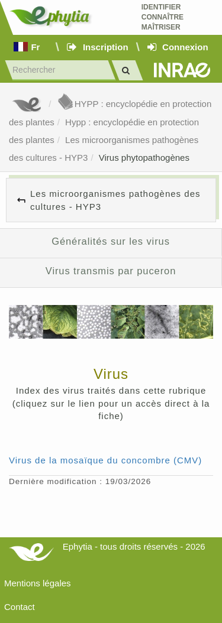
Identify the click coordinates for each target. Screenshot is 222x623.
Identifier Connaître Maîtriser (162, 17)
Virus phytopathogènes (144, 157)
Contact (19, 607)
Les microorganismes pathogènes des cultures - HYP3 (115, 200)
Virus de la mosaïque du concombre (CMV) (105, 460)
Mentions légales (37, 583)
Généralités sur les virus (111, 241)
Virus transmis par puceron (111, 270)
